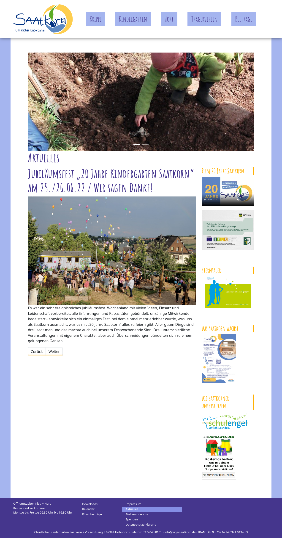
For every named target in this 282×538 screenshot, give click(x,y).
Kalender (88, 509)
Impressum (133, 504)
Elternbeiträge (92, 514)
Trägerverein (204, 19)
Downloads (90, 504)
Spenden (132, 519)
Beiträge (243, 19)
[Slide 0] (136, 144)
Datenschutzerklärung (141, 524)
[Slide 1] (145, 144)
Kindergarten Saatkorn (43, 19)
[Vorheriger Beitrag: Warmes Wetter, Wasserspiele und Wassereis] (37, 351)
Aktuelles (132, 509)
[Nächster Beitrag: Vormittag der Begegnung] (54, 351)
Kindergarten (133, 19)
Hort (169, 19)
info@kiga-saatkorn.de (180, 532)
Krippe (95, 19)
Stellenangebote (137, 514)
